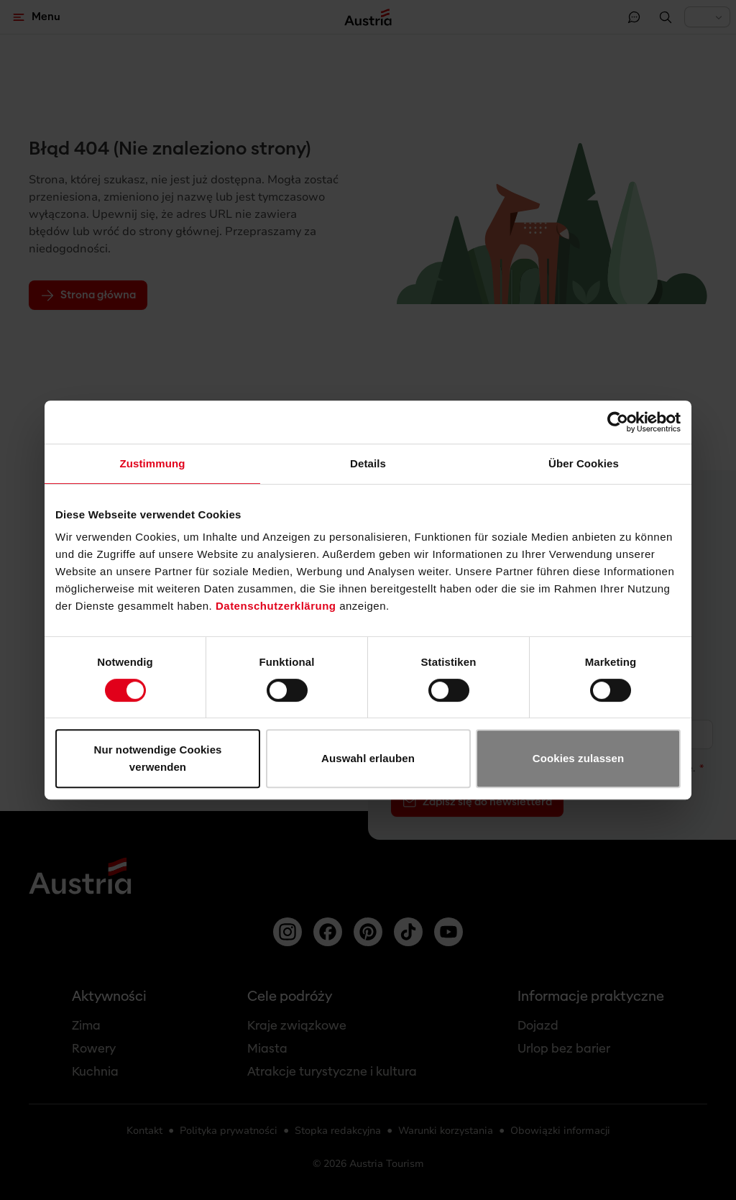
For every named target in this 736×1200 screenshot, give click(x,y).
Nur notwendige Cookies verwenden (157, 758)
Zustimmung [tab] (152, 463)
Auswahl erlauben (368, 758)
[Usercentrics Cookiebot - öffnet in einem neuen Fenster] (618, 422)
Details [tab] (368, 463)
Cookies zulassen (578, 758)
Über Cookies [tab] (583, 463)
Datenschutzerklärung (276, 606)
